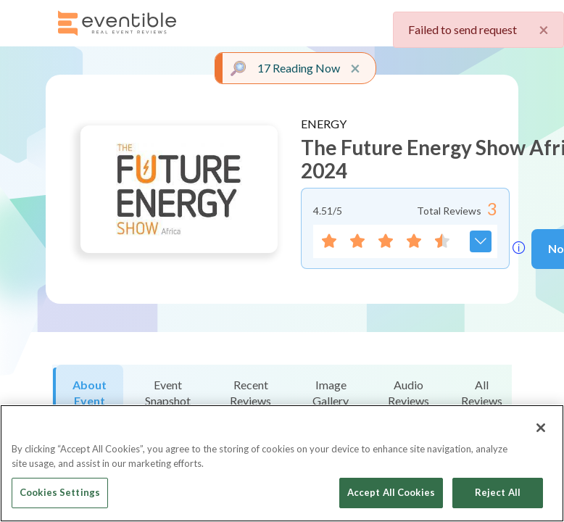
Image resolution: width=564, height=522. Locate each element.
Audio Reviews (408, 392)
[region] (282, 463)
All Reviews (481, 392)
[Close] (541, 428)
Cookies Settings (60, 492)
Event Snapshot (168, 392)
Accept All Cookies (391, 492)
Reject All (498, 492)
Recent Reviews (250, 392)
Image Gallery (330, 392)
